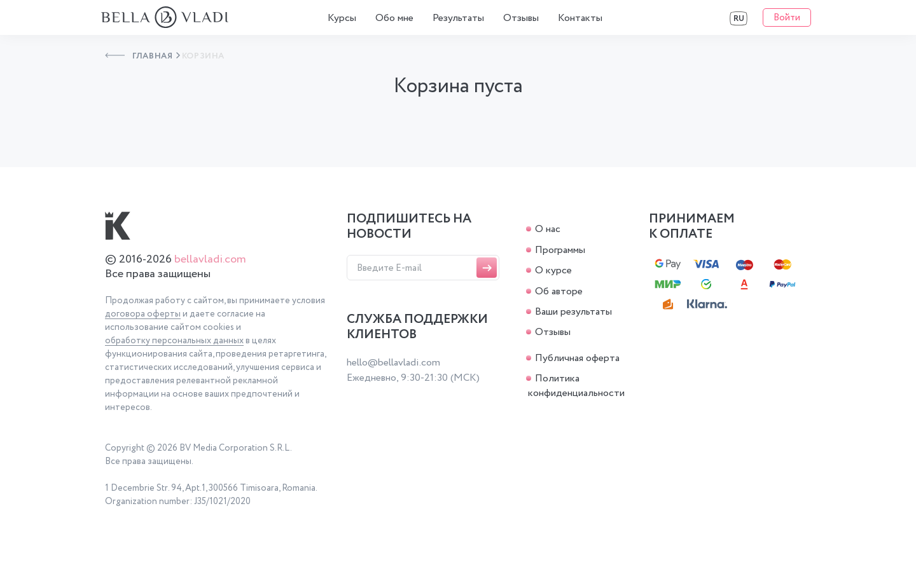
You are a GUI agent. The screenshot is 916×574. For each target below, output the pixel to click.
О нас (547, 229)
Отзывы (521, 18)
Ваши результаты (573, 311)
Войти (787, 18)
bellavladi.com (210, 259)
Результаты (458, 18)
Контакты (580, 18)
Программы (560, 250)
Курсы (342, 18)
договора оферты (143, 314)
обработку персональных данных (174, 341)
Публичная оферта (577, 358)
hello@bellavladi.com (393, 362)
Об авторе (559, 291)
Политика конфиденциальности (576, 385)
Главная (139, 56)
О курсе (553, 270)
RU (738, 19)
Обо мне (394, 18)
